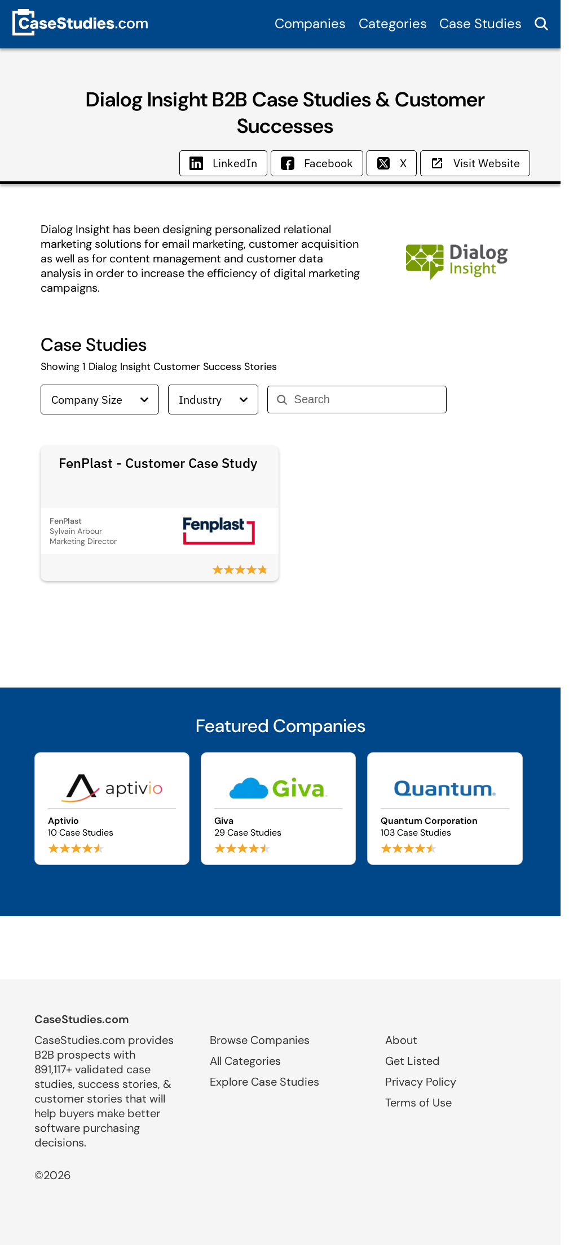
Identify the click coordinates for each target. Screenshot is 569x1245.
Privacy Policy (420, 1081)
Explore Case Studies (264, 1081)
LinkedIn (223, 163)
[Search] (365, 399)
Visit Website (475, 163)
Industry (213, 399)
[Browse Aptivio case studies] (111, 808)
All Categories (245, 1061)
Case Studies (480, 23)
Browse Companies (260, 1040)
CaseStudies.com (81, 1019)
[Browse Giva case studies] (278, 808)
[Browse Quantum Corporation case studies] (444, 808)
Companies (310, 23)
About (401, 1040)
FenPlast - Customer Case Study (158, 463)
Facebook (317, 163)
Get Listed (412, 1061)
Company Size (99, 399)
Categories (393, 23)
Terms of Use (418, 1102)
